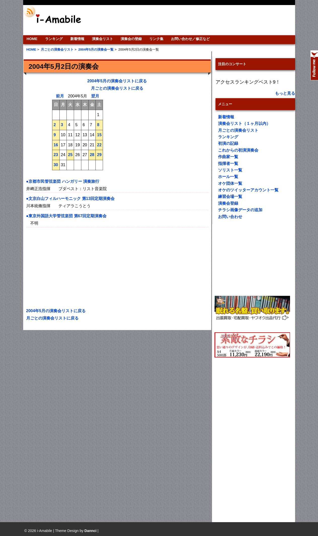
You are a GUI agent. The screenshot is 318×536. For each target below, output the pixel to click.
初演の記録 (228, 143)
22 (99, 145)
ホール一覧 (228, 176)
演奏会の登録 (131, 39)
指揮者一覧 (228, 163)
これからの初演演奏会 (238, 150)
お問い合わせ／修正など (190, 39)
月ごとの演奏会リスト (238, 130)
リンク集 (156, 39)
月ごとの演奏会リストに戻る (117, 88)
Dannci (90, 531)
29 (99, 155)
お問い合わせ (230, 217)
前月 (60, 96)
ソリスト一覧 (230, 170)
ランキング (54, 39)
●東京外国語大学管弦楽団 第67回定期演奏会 (66, 216)
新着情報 (77, 39)
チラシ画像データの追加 (240, 210)
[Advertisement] (193, 20)
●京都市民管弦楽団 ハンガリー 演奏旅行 (62, 181)
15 (99, 135)
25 (70, 155)
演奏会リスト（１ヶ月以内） (244, 123)
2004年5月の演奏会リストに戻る (117, 81)
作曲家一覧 (228, 157)
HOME (32, 39)
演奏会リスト (102, 39)
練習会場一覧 (230, 196)
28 (92, 155)
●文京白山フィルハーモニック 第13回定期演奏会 (70, 198)
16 (56, 145)
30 (56, 165)
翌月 (95, 96)
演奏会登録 (228, 203)
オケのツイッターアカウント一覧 (248, 190)
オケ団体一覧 (230, 183)
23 (56, 155)
